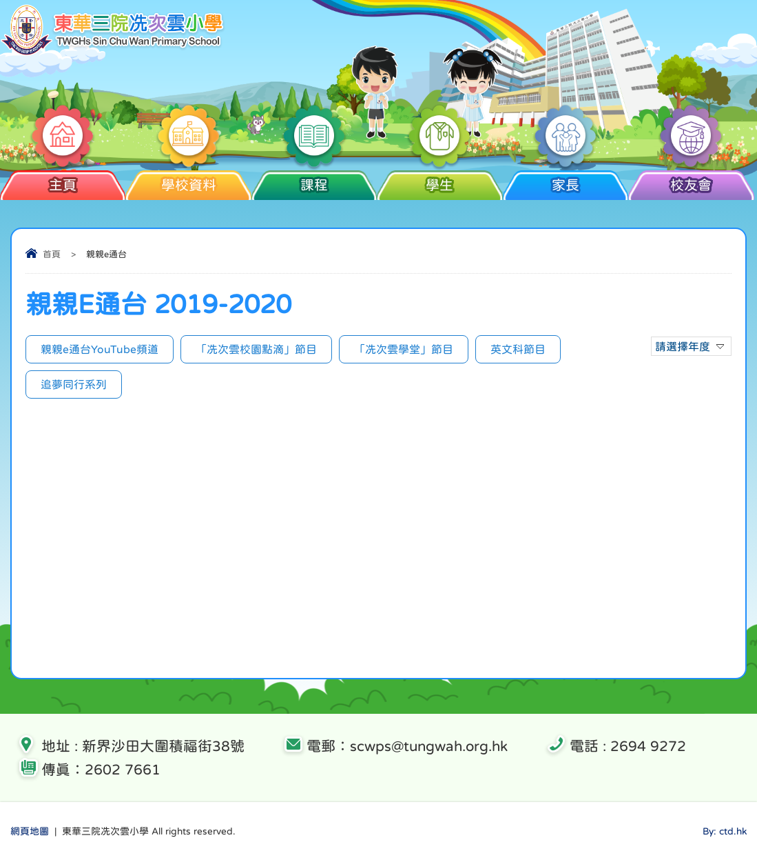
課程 (314, 185)
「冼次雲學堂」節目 (403, 348)
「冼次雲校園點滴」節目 (256, 348)
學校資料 (188, 185)
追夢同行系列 (74, 384)
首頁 (52, 254)
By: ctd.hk (725, 831)
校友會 (691, 185)
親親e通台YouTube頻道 (99, 348)
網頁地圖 (29, 831)
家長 (565, 185)
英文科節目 (518, 348)
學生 (440, 185)
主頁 (63, 185)
